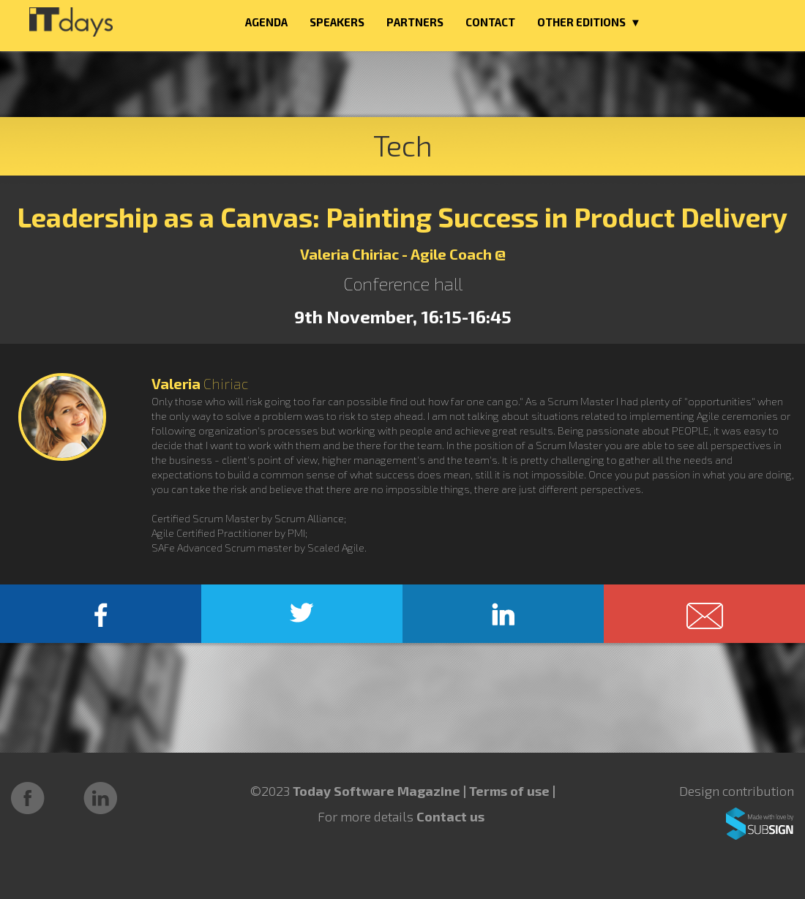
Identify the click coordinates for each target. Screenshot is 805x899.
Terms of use (511, 791)
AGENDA (266, 22)
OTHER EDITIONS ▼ (589, 22)
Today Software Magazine (376, 791)
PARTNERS (414, 22)
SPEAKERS (337, 22)
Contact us (450, 816)
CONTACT (490, 22)
